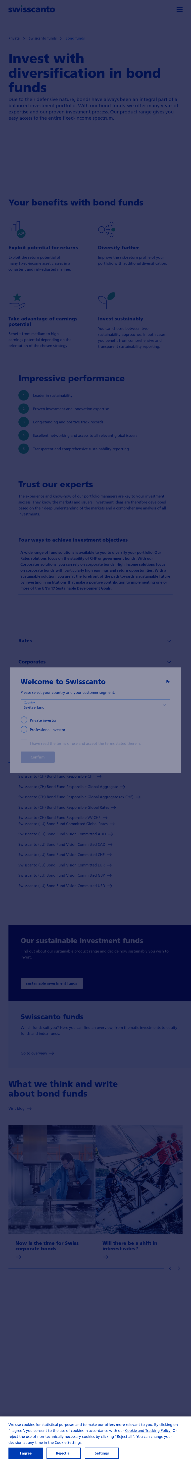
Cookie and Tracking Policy (148, 1432)
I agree (26, 1455)
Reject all (63, 1455)
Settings (102, 1455)
